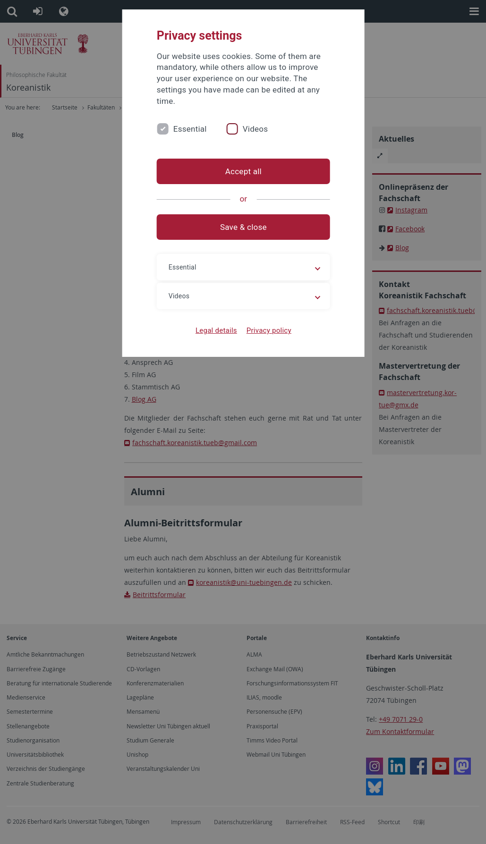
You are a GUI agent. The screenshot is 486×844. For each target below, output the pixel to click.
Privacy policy (268, 330)
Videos (255, 129)
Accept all (243, 171)
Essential (190, 129)
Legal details (216, 330)
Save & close (243, 227)
